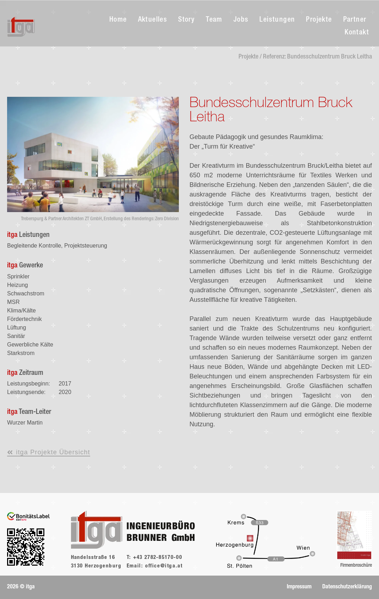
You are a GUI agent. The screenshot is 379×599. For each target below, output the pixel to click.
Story (186, 20)
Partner (355, 20)
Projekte (319, 20)
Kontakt (357, 33)
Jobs (241, 20)
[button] (21, 587)
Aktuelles (152, 20)
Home (118, 20)
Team (214, 20)
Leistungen (277, 20)
